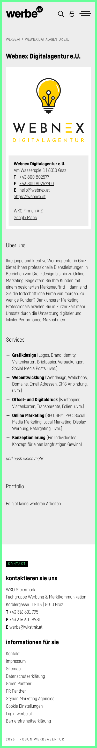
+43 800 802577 (34, 177)
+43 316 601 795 (23, 612)
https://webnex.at (30, 196)
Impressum (16, 661)
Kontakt (13, 653)
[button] (61, 14)
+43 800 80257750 (36, 183)
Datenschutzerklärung (25, 676)
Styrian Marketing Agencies (30, 698)
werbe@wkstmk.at (25, 627)
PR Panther (16, 691)
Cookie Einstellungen (24, 706)
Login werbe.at (19, 714)
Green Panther (19, 683)
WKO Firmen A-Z (28, 211)
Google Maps (25, 217)
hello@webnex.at (34, 190)
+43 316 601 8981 (25, 619)
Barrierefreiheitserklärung (28, 721)
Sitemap (13, 669)
